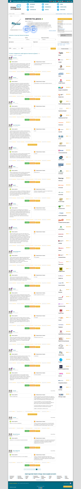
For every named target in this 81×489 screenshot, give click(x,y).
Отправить (53, 48)
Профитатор (65, 277)
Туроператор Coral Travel (65, 117)
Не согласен (32, 74)
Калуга (66, 476)
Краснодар (11, 477)
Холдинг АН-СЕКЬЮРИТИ (65, 89)
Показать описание (52, 30)
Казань (50, 476)
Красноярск (20, 477)
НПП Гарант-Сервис (65, 395)
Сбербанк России (65, 207)
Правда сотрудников (13, 483)
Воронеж (27, 476)
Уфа (49, 478)
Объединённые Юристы (65, 382)
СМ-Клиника (65, 172)
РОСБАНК (65, 242)
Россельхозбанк (65, 228)
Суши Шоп (65, 130)
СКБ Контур (65, 179)
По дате (15, 55)
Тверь (26, 478)
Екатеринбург (35, 476)
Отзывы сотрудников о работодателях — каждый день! (23, 1)
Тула (34, 478)
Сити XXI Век (65, 193)
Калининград (59, 476)
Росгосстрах (65, 235)
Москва (64, 43)
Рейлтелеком (65, 263)
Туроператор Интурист (65, 110)
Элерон (65, 75)
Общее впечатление (45, 37)
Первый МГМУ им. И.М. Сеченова (65, 333)
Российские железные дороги (65, 221)
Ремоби (65, 249)
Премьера (65, 291)
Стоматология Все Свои (65, 151)
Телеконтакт (65, 123)
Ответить (37, 74)
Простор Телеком (65, 284)
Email (21, 48)
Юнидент (65, 61)
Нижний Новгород (36, 477)
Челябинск (67, 478)
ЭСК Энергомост (65, 68)
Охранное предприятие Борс (65, 368)
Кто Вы (26, 37)
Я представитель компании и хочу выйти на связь (66, 35)
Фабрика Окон (65, 96)
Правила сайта (69, 13)
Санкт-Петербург (60, 43)
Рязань (66, 477)
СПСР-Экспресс (65, 158)
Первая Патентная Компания (65, 340)
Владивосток (12, 476)
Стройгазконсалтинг (65, 144)
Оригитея (65, 375)
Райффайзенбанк (65, 270)
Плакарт (65, 319)
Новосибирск (43, 477)
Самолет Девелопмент (65, 214)
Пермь (50, 477)
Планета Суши (65, 312)
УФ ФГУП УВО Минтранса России (65, 103)
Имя (9, 37)
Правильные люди (65, 305)
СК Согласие (65, 186)
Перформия (65, 326)
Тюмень (42, 478)
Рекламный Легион (65, 256)
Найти (23, 13)
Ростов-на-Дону (59, 477)
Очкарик (65, 361)
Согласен (27, 74)
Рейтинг (64, 13)
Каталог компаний (59, 13)
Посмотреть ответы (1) (32, 144)
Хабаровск (59, 478)
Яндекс (65, 54)
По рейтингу (20, 55)
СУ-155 (65, 137)
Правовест (65, 298)
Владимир (67, 43)
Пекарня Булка (65, 347)
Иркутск (42, 476)
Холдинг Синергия (65, 82)
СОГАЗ (65, 165)
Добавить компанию (67, 486)
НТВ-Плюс (65, 388)
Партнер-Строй (65, 354)
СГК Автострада (65, 200)
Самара (11, 478)
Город (9, 48)
